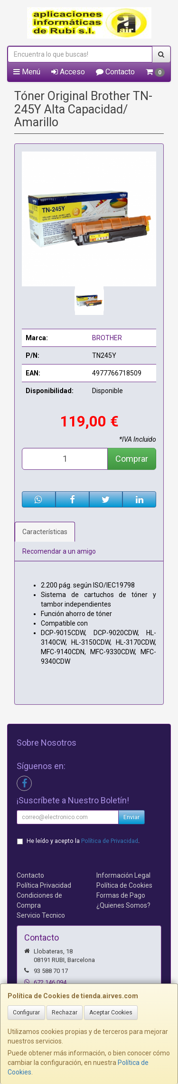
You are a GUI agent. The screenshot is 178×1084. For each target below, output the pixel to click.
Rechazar (64, 1012)
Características (44, 532)
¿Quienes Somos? (123, 905)
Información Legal (123, 875)
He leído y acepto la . (83, 840)
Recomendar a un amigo (59, 551)
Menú (26, 71)
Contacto (115, 71)
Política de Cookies (124, 885)
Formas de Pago (120, 895)
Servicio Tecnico (41, 915)
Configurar (26, 1012)
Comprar (131, 459)
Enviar (131, 817)
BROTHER (107, 338)
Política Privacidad (44, 885)
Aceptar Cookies (110, 1012)
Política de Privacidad (109, 840)
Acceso (68, 71)
